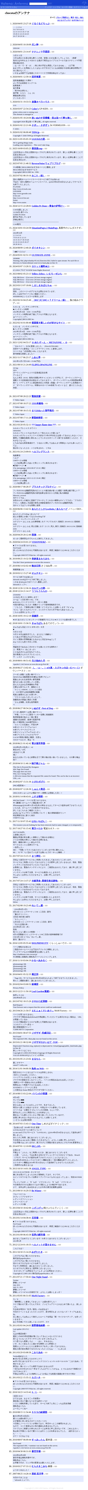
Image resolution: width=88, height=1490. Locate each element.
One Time (36, 1123)
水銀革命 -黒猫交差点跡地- (45, 881)
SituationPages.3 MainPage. (45, 228)
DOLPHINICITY (40, 943)
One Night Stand (40, 1277)
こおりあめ (37, 1352)
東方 (72, 17)
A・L (34, 1392)
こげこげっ (37, 1208)
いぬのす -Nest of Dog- (43, 708)
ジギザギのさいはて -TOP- (45, 1042)
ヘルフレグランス (40, 451)
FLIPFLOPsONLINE (42, 364)
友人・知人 (79, 17)
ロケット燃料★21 (40, 266)
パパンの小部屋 (39, 1093)
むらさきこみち (39, 1466)
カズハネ (36, 1377)
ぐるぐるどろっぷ (40, 23)
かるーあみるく (39, 960)
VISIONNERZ (39, 542)
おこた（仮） (38, 175)
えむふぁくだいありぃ (43, 1010)
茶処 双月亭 (37, 1474)
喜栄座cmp (37, 148)
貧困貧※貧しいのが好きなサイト (49, 323)
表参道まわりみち (40, 558)
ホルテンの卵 (38, 588)
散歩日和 (36, 566)
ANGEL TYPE (39, 1168)
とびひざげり (38, 782)
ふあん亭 (36, 357)
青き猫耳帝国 (38, 743)
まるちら (36, 1059)
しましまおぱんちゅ (42, 285)
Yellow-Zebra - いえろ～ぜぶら (47, 274)
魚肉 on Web (38, 1068)
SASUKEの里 (38, 139)
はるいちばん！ (39, 821)
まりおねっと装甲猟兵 (43, 410)
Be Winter (36, 1190)
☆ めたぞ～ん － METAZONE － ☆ (49, 342)
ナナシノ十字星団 (40, 51)
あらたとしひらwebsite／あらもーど (50, 509)
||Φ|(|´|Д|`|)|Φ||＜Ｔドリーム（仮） (50, 300)
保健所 (35, 616)
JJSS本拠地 (37, 403)
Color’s (35, 109)
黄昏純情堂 (37, 417)
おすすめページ (78, 20)
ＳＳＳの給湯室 (39, 1412)
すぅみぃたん (38, 1440)
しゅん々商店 (38, 789)
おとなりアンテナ (64, 20)
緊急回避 (36, 396)
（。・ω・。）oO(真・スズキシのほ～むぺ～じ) (56, 668)
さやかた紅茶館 (39, 1001)
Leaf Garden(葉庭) (41, 991)
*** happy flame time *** (44, 424)
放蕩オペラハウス (40, 102)
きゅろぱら (37, 623)
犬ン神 (35, 44)
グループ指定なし (63, 17)
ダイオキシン (38, 248)
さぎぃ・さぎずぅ (40, 125)
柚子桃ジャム (38, 763)
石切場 (35, 1218)
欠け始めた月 (38, 660)
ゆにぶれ (36, 1146)
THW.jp (35, 132)
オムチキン (37, 573)
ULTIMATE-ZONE (41, 255)
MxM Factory (38, 1295)
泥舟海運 (36, 77)
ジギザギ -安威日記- (42, 1033)
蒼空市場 (36, 1451)
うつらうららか (39, 591)
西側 (34, 535)
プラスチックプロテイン (44, 487)
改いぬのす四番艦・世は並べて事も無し (52, 118)
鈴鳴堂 (35, 984)
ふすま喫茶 (37, 796)
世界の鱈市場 (38, 1235)
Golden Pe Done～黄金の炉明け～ (48, 206)
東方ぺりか (37, 828)
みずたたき (37, 1252)
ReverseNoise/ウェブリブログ (46, 163)
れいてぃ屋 (37, 905)
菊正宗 (35, 974)
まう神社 (36, 856)
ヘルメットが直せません (44, 1244)
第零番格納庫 (38, 1325)
